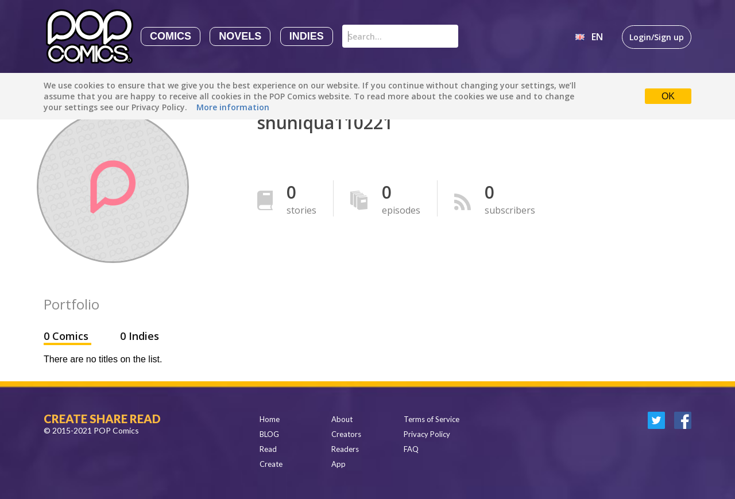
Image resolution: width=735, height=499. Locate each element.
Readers (345, 449)
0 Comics (67, 336)
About (342, 419)
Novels (240, 36)
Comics (170, 36)
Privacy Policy (427, 434)
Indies (306, 36)
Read (268, 449)
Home (270, 419)
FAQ (411, 449)
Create (271, 464)
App (338, 464)
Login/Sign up (656, 37)
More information (232, 107)
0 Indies (139, 336)
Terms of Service (431, 419)
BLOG (269, 434)
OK (668, 96)
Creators (346, 434)
